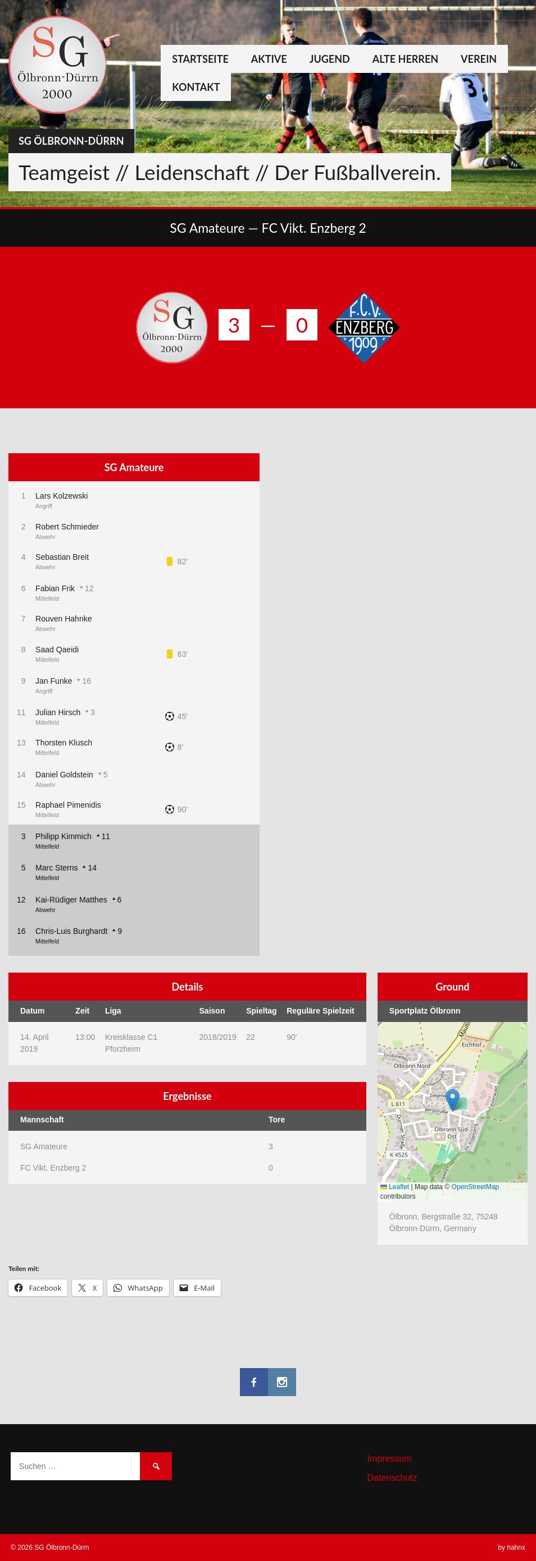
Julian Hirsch (57, 712)
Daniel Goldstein (64, 774)
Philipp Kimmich (63, 836)
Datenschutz (392, 1477)
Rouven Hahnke (63, 618)
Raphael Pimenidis (68, 804)
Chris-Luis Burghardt (71, 931)
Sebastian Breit (62, 556)
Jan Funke (53, 680)
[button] (453, 1100)
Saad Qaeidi (57, 649)
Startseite (200, 59)
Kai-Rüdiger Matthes (71, 899)
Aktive (269, 59)
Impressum (389, 1458)
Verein (479, 59)
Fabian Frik (55, 588)
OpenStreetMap (475, 1187)
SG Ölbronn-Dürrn (71, 141)
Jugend (330, 59)
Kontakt (196, 87)
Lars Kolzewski (61, 495)
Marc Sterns (56, 867)
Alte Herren (405, 59)
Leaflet (394, 1187)
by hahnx (511, 1547)
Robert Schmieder (67, 526)
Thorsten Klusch (63, 742)
